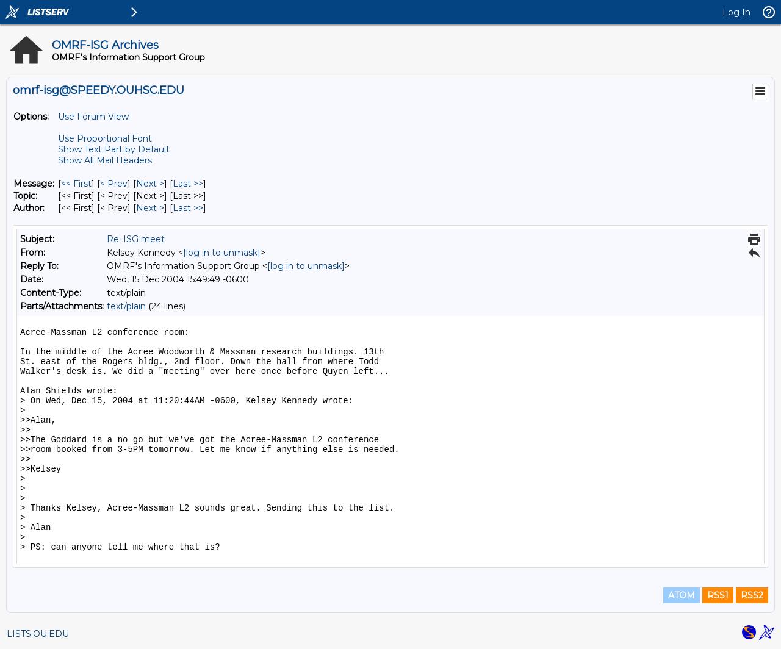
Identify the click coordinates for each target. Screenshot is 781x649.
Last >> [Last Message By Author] (188, 208)
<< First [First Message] (76, 183)
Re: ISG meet (136, 239)
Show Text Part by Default (114, 149)
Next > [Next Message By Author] (150, 208)
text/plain (126, 306)
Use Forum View (93, 116)
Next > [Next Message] (150, 183)
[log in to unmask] (222, 252)
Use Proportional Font (105, 138)
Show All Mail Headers (105, 160)
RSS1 (718, 595)
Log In (736, 12)
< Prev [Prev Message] (114, 183)
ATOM (681, 595)
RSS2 (752, 595)
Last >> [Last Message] (188, 183)
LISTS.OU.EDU (38, 633)
